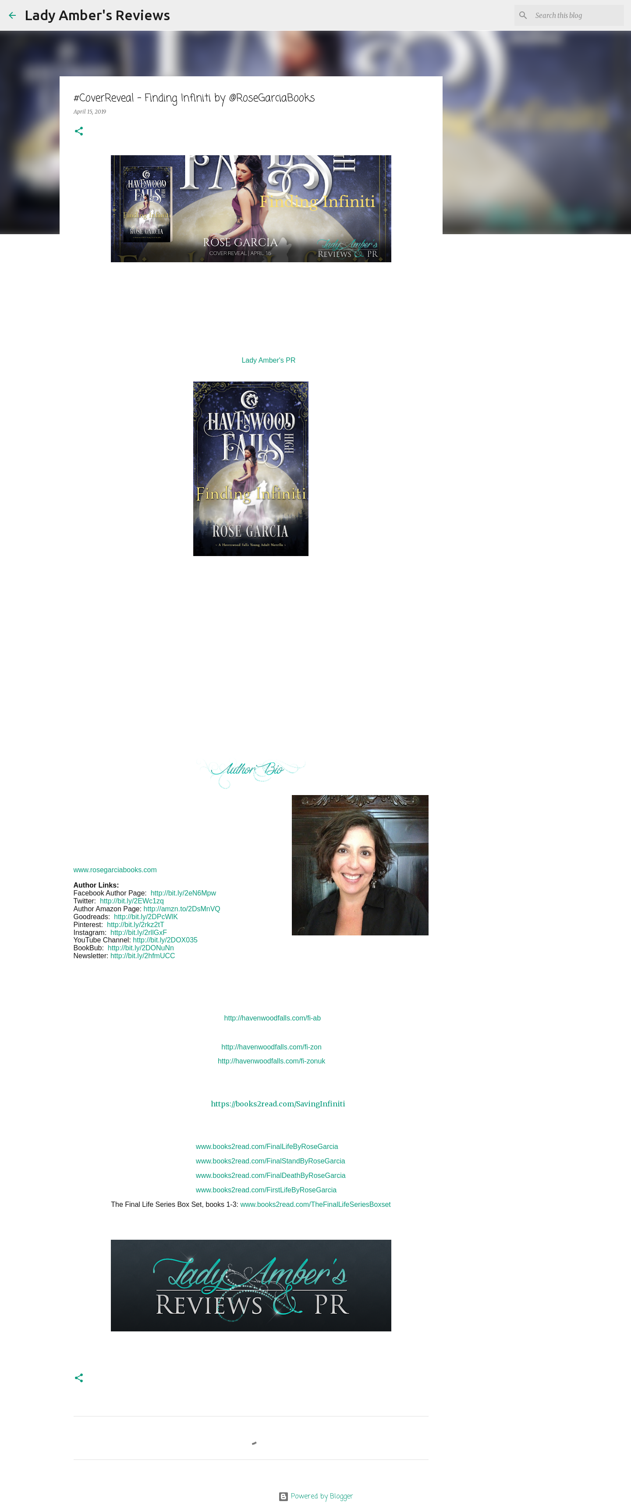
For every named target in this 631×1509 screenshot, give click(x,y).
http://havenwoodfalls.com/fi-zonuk (271, 1061)
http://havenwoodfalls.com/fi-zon (271, 1047)
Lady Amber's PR (268, 360)
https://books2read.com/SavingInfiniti (278, 1103)
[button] (79, 132)
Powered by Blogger (315, 1496)
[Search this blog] (578, 15)
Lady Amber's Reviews (97, 15)
